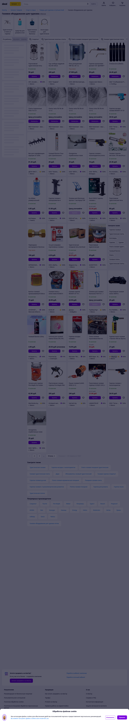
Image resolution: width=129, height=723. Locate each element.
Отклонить (110, 717)
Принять (122, 717)
